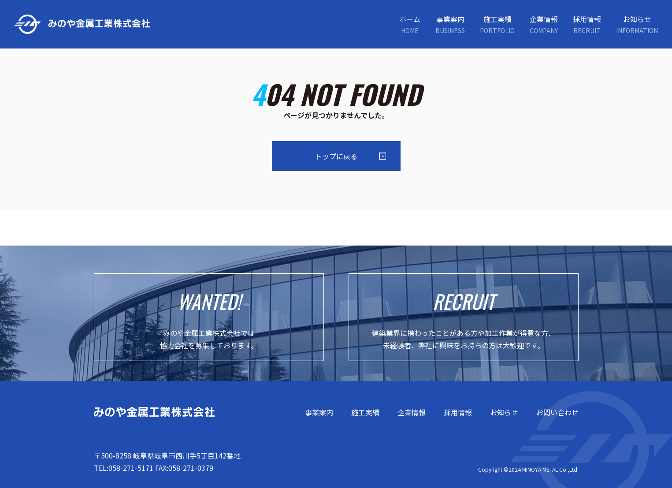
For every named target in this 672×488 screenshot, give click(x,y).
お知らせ (504, 412)
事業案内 (319, 412)
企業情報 (411, 412)
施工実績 (365, 412)
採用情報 (458, 412)
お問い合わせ (557, 412)
